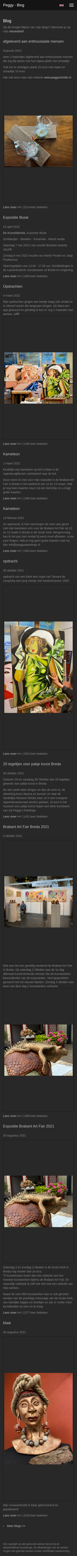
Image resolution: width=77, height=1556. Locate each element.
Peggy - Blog (13, 5)
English (61, 5)
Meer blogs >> (16, 1526)
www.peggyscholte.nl (57, 77)
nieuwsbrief (16, 31)
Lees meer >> (12, 207)
